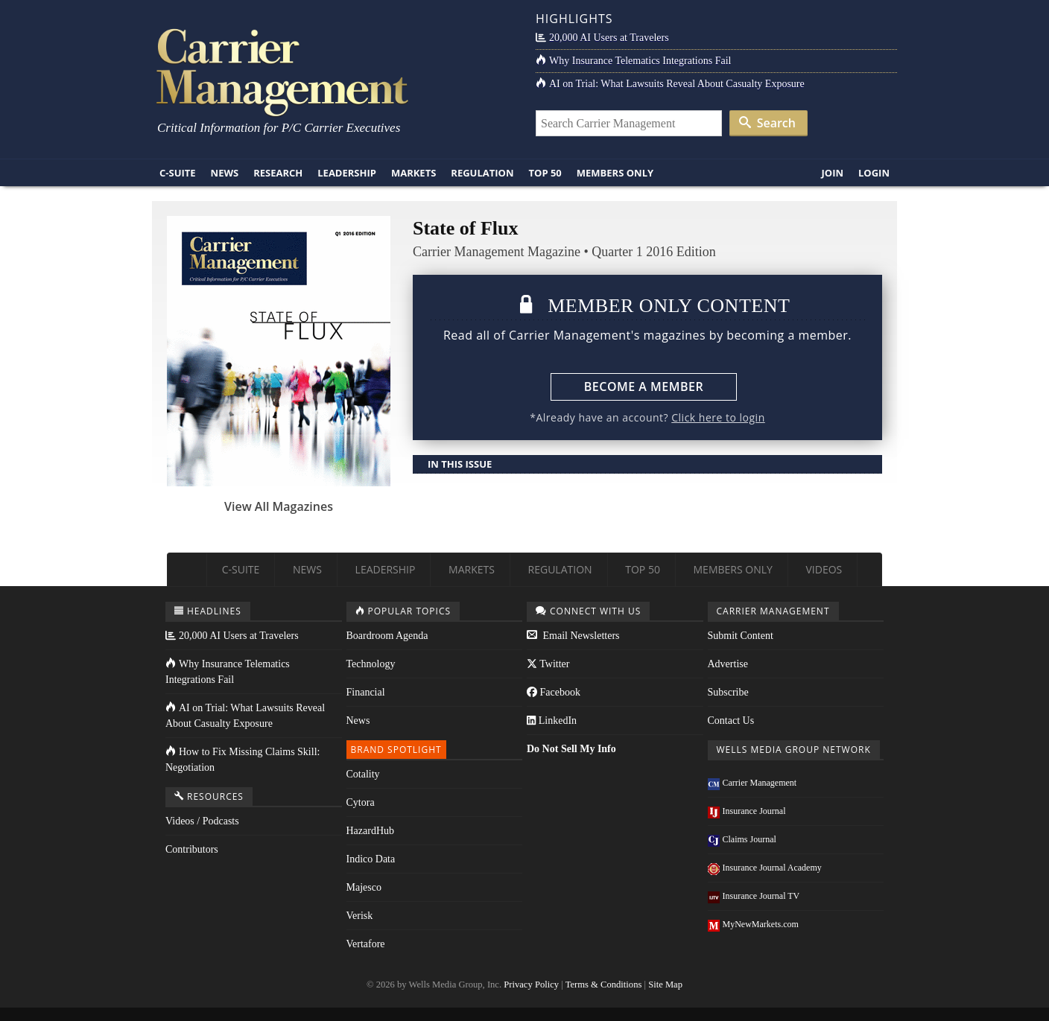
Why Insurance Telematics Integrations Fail (633, 60)
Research (277, 172)
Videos (823, 569)
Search (767, 123)
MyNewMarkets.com (753, 924)
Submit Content (740, 635)
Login (874, 172)
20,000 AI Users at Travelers (602, 37)
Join (832, 172)
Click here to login (717, 417)
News (225, 172)
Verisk (359, 915)
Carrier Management (752, 782)
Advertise (728, 663)
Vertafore (365, 944)
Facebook (553, 692)
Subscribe (728, 692)
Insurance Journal (747, 811)
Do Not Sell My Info (571, 748)
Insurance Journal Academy (765, 867)
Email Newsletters (573, 635)
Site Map (665, 984)
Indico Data (371, 859)
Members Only (615, 172)
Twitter (548, 663)
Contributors (191, 849)
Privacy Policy (531, 984)
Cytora (360, 802)
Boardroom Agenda (387, 635)
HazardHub (370, 830)
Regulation (482, 172)
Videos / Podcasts (202, 821)
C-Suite (177, 172)
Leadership (346, 172)
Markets (413, 172)
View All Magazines (278, 506)
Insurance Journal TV (754, 896)
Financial (365, 692)
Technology (371, 663)
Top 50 (545, 172)
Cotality (363, 774)
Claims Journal (742, 839)
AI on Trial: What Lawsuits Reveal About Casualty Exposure (670, 83)
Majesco (363, 887)
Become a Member (643, 386)
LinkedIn (552, 720)
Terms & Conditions (603, 984)
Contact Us (731, 720)
